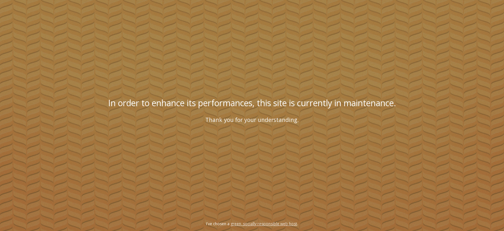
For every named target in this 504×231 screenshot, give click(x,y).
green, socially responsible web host (263, 224)
